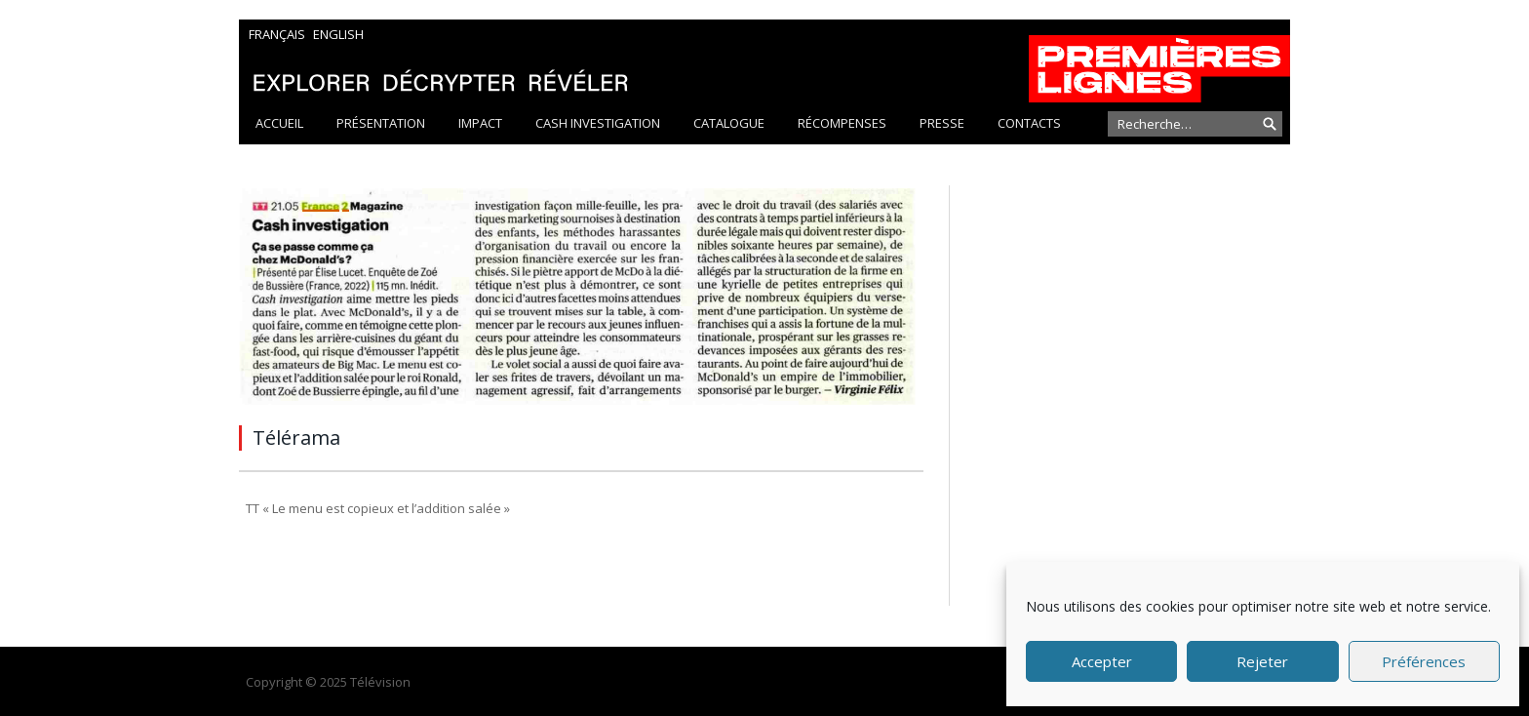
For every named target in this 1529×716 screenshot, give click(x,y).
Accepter (1102, 661)
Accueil (279, 123)
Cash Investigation (597, 123)
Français (277, 34)
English (338, 34)
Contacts (1029, 123)
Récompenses (842, 123)
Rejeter (1262, 661)
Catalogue (728, 123)
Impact (480, 123)
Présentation (380, 123)
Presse (942, 123)
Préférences (1424, 661)
